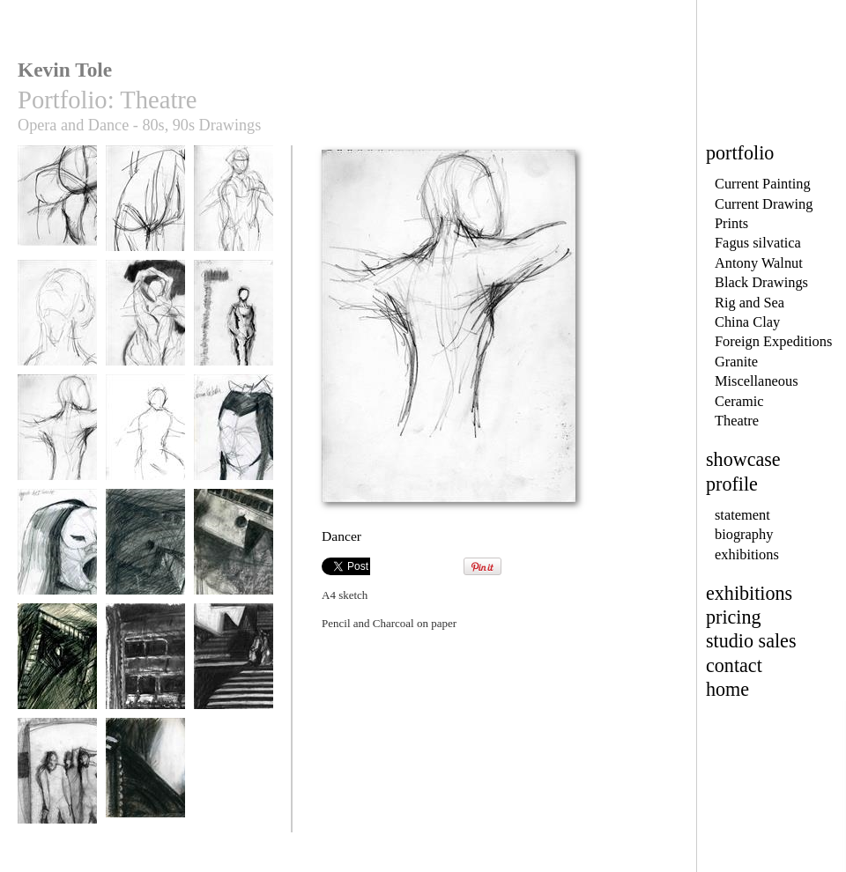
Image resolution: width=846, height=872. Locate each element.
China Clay (747, 322)
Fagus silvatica (758, 242)
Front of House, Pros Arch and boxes (145, 677)
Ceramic (739, 401)
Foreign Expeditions (773, 341)
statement (742, 514)
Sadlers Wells (233, 321)
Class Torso (145, 206)
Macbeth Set (145, 779)
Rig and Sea (749, 302)
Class (57, 206)
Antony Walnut (759, 263)
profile (732, 484)
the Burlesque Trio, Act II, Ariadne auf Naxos (57, 792)
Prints (731, 223)
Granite (736, 361)
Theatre (737, 420)
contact (734, 665)
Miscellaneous (756, 381)
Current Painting (763, 183)
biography (744, 534)
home (727, 689)
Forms (145, 321)
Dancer (57, 435)
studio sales (751, 641)
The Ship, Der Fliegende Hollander (145, 563)
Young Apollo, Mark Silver (233, 212)
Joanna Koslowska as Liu (233, 441)
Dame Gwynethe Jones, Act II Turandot (57, 563)
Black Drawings (761, 282)
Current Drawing (764, 204)
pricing (733, 617)
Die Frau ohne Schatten (233, 670)
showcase (743, 459)
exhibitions (747, 554)
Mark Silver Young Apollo (57, 327)
